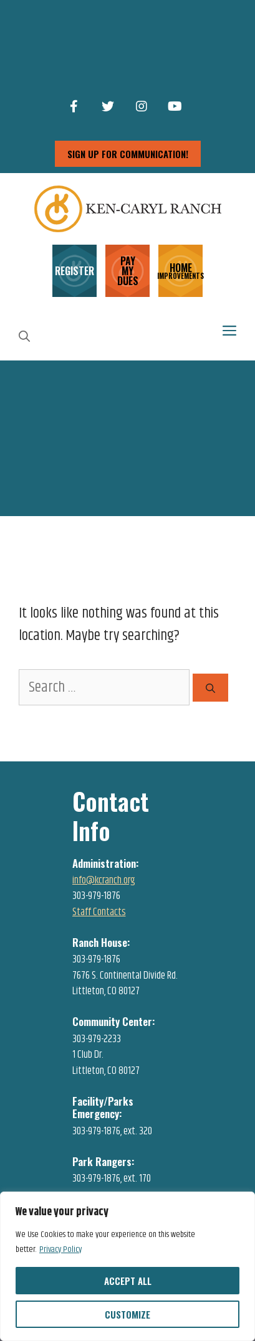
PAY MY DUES (127, 270)
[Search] (210, 688)
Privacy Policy (60, 1249)
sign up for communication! (127, 154)
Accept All (128, 1280)
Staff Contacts (99, 912)
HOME (180, 270)
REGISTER (74, 270)
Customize (127, 1314)
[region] (127, 1266)
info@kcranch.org (103, 880)
